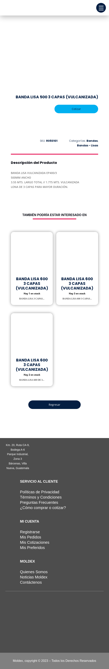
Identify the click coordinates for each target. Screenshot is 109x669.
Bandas (92, 141)
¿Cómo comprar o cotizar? (43, 508)
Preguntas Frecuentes (39, 502)
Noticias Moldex (33, 577)
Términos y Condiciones (41, 497)
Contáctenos (31, 582)
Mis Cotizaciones (34, 542)
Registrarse (30, 532)
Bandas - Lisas (87, 145)
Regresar (54, 404)
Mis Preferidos (32, 547)
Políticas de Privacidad (39, 492)
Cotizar (76, 109)
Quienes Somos (34, 572)
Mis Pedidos (30, 537)
